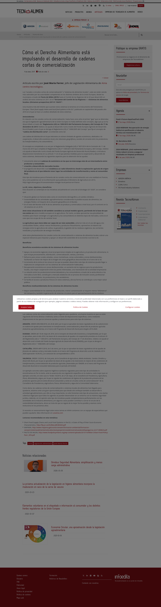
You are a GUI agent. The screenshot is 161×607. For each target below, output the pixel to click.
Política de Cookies (80, 307)
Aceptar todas (26, 307)
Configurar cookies (132, 307)
